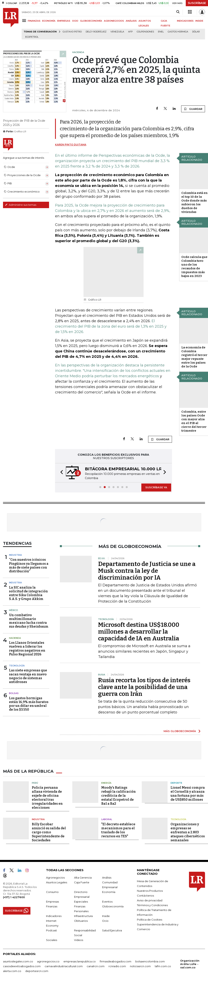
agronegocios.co (48, 961)
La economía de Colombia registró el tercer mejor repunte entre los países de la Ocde (194, 357)
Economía (108, 892)
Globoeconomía (113, 906)
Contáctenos (145, 895)
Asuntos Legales (56, 882)
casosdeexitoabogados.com (22, 966)
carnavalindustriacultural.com (64, 966)
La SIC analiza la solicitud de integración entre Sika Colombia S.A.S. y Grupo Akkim (28, 593)
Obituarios (81, 920)
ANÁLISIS (131, 20)
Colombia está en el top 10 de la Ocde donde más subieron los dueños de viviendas (194, 202)
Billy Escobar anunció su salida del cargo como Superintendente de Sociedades (49, 832)
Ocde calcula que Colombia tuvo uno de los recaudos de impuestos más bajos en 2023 (194, 266)
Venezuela (117, 31)
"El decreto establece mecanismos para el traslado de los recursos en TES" (118, 830)
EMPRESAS (63, 20)
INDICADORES (185, 20)
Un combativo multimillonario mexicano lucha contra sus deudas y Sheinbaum (28, 621)
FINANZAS (34, 20)
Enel (161, 31)
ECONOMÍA (48, 20)
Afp (130, 31)
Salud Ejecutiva (112, 930)
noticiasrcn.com (140, 966)
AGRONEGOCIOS (114, 20)
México (13, 610)
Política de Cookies (149, 919)
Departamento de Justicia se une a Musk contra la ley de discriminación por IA (147, 570)
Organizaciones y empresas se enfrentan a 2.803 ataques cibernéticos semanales (188, 832)
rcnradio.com (117, 966)
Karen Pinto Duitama (70, 144)
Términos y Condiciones (152, 905)
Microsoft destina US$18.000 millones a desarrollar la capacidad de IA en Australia (138, 631)
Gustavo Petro (72, 31)
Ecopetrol (31, 37)
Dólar (196, 31)
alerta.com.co (12, 971)
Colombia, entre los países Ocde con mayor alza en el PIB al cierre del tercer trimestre (194, 421)
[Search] (178, 12)
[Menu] (25, 20)
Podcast (51, 930)
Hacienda (15, 638)
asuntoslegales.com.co (18, 961)
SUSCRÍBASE (197, 3)
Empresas (52, 901)
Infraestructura (83, 916)
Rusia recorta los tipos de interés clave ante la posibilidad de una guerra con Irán (144, 687)
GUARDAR (193, 108)
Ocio (105, 920)
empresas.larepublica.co (79, 961)
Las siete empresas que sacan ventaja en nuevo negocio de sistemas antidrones (28, 676)
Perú (35, 782)
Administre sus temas (20, 204)
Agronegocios (55, 877)
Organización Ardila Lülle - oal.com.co (189, 964)
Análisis (106, 877)
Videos (78, 940)
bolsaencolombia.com (150, 961)
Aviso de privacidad (149, 900)
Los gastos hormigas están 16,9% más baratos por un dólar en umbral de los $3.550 (28, 704)
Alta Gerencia (83, 877)
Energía (106, 782)
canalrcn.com (96, 966)
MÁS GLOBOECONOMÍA (180, 731)
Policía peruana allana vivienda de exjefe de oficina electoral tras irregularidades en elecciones (47, 797)
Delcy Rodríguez (96, 31)
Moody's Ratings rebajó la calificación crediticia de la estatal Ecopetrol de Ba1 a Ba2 (118, 795)
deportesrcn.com (36, 971)
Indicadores (53, 916)
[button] (60, 472)
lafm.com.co (163, 966)
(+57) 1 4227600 (14, 897)
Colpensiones (145, 31)
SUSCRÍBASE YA (156, 487)
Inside (106, 916)
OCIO (75, 20)
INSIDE (199, 20)
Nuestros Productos (150, 890)
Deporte (176, 782)
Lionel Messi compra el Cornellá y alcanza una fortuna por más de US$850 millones (188, 793)
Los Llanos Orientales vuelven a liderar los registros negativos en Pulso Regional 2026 (27, 648)
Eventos (107, 901)
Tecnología (17, 665)
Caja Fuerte (81, 882)
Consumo (52, 892)
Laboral (106, 819)
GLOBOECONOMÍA (91, 20)
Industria (15, 555)
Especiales (81, 901)
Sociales (51, 940)
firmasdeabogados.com (115, 961)
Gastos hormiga (178, 31)
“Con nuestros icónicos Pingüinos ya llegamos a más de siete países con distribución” (28, 565)
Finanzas (51, 906)
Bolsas (14, 693)
